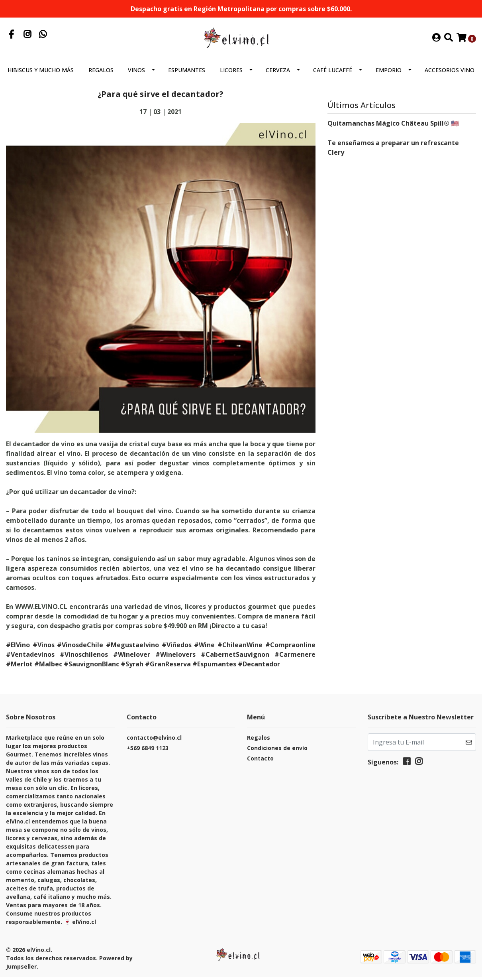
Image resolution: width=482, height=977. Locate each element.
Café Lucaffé (332, 70)
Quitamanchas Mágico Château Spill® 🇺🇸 (393, 123)
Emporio (389, 70)
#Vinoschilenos (84, 654)
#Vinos (44, 644)
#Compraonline (290, 644)
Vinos (136, 70)
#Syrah (132, 664)
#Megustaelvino (132, 644)
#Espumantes (214, 664)
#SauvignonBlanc (91, 664)
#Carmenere (294, 654)
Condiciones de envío (277, 748)
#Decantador (259, 664)
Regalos (101, 70)
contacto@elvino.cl (154, 737)
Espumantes (186, 70)
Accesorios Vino (449, 70)
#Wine (204, 644)
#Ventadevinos (30, 654)
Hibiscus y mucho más (41, 70)
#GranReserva (168, 664)
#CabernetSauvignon (235, 654)
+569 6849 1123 (148, 748)
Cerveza (278, 70)
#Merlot (19, 664)
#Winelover (131, 654)
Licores (231, 70)
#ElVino (18, 644)
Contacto (260, 758)
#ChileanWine (240, 644)
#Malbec (48, 664)
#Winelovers (175, 654)
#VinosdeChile (80, 644)
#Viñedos (177, 644)
